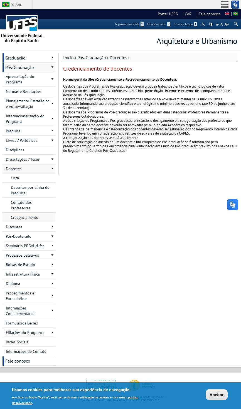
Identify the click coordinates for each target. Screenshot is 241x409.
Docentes (118, 57)
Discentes (14, 226)
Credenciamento (24, 217)
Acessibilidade (204, 24)
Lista (15, 177)
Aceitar (217, 395)
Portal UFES (169, 13)
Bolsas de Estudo (20, 264)
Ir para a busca (185, 24)
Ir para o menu (158, 24)
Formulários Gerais (22, 323)
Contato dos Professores (21, 205)
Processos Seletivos (22, 255)
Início (68, 57)
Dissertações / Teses (23, 159)
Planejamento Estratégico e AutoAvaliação (28, 103)
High (210, 24)
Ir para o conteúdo (129, 24)
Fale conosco (210, 13)
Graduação (15, 58)
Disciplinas (15, 149)
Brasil (17, 5)
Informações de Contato (26, 351)
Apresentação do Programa (20, 79)
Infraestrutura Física (23, 274)
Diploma (13, 283)
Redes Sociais (17, 341)
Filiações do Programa (25, 332)
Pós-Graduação (91, 57)
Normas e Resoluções (23, 91)
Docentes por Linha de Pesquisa (30, 190)
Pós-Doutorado (18, 236)
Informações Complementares (20, 311)
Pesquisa (13, 130)
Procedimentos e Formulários (20, 296)
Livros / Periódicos (21, 140)
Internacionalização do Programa (25, 118)
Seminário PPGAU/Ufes (25, 245)
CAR (190, 13)
